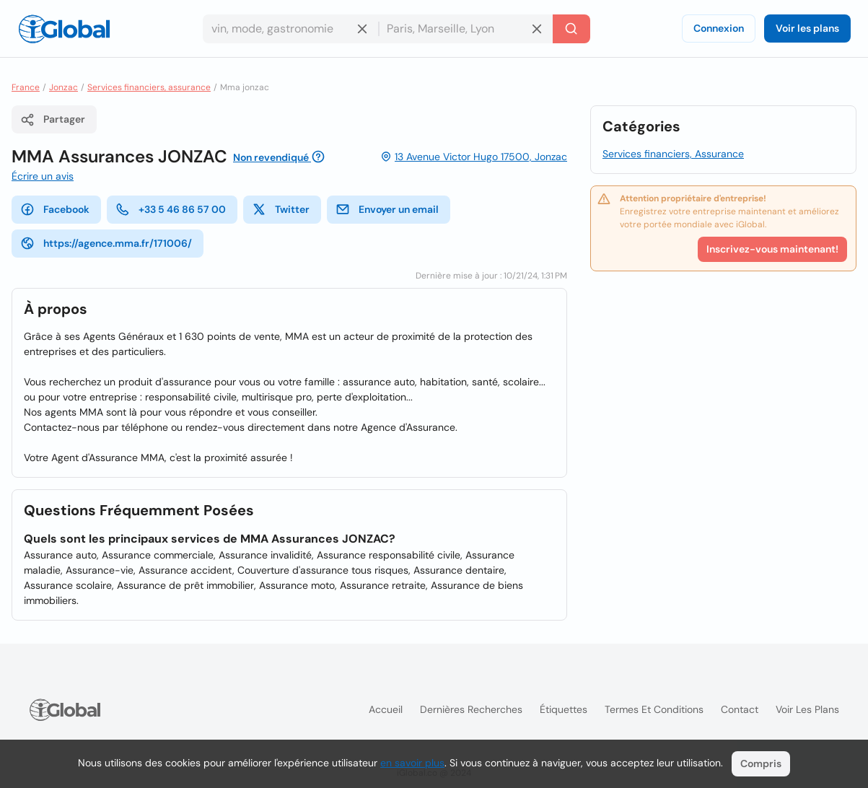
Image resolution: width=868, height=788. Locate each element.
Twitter (281, 209)
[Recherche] (571, 28)
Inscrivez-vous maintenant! (772, 248)
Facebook (54, 209)
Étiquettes (563, 709)
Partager (52, 120)
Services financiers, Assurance (673, 153)
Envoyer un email (387, 209)
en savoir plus (412, 762)
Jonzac (63, 87)
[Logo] (64, 28)
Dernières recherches (471, 709)
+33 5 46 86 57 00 (170, 209)
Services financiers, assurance (149, 87)
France (26, 87)
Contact (739, 709)
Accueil (386, 709)
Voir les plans (807, 28)
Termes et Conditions (654, 709)
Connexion (718, 28)
